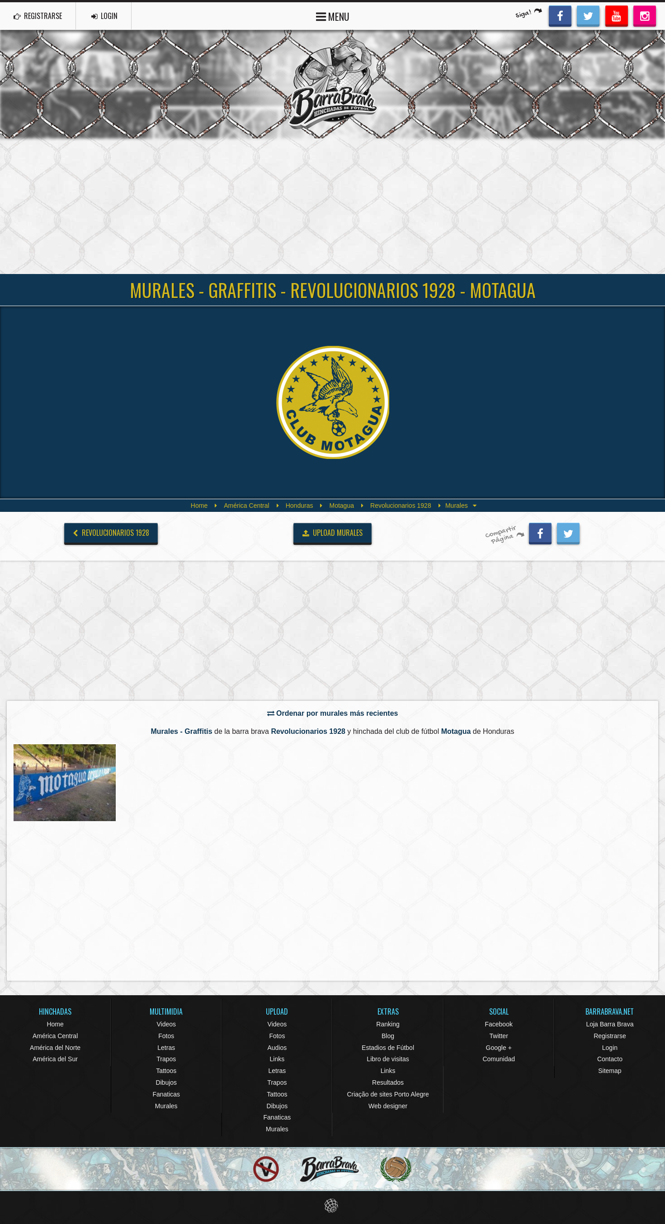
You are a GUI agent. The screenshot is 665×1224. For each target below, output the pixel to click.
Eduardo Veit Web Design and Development (332, 1205)
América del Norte (55, 1047)
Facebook (498, 1024)
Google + (499, 1047)
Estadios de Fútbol (388, 1047)
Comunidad (498, 1059)
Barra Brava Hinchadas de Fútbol (333, 84)
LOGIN (104, 15)
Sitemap (609, 1070)
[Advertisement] (332, 206)
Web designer (387, 1106)
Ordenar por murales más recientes (332, 713)
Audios (277, 1047)
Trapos (166, 1059)
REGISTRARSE (38, 15)
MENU (332, 15)
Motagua (341, 505)
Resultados (388, 1082)
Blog (388, 1036)
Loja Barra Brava (609, 1024)
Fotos (166, 1036)
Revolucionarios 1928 (400, 505)
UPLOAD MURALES (332, 532)
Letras (166, 1047)
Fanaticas (166, 1094)
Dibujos (166, 1082)
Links (277, 1059)
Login (610, 1047)
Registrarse (610, 1036)
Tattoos (166, 1070)
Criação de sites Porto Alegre (388, 1094)
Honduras (299, 505)
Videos (166, 1024)
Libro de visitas (388, 1059)
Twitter (499, 1036)
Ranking (387, 1024)
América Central (246, 505)
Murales (166, 1106)
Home (199, 505)
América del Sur (55, 1059)
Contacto (610, 1059)
